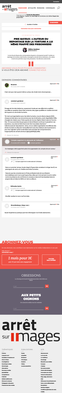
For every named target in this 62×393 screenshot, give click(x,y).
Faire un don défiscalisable (47, 383)
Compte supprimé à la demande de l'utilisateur (26, 161)
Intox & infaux (5, 359)
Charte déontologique (46, 370)
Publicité (4, 376)
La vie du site (44, 355)
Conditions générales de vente (48, 389)
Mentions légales (45, 387)
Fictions (4, 353)
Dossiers (23, 361)
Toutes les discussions (46, 374)
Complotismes (5, 374)
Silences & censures (7, 381)
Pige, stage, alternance (46, 376)
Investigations (5, 361)
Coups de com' (5, 355)
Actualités (32, 8)
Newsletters (44, 385)
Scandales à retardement (8, 357)
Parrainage (43, 359)
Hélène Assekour (34, 49)
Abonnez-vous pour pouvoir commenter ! (24, 68)
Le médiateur (44, 357)
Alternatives (5, 368)
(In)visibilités (5, 372)
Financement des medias (8, 385)
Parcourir (22, 8)
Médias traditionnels (7, 379)
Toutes (23, 353)
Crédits (42, 391)
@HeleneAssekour (32, 50)
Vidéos (23, 364)
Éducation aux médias (46, 361)
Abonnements (44, 353)
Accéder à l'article (31, 24)
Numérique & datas (6, 364)
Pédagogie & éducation (8, 383)
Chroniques (50, 8)
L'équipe (43, 366)
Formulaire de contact (46, 372)
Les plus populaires (26, 366)
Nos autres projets (45, 368)
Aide (42, 379)
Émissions (40, 8)
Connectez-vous (37, 70)
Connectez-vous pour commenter (31, 28)
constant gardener (33, 143)
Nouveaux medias (6, 370)
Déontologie (5, 366)
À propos (43, 364)
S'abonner (54, 22)
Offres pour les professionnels (48, 381)
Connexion (56, 1)
